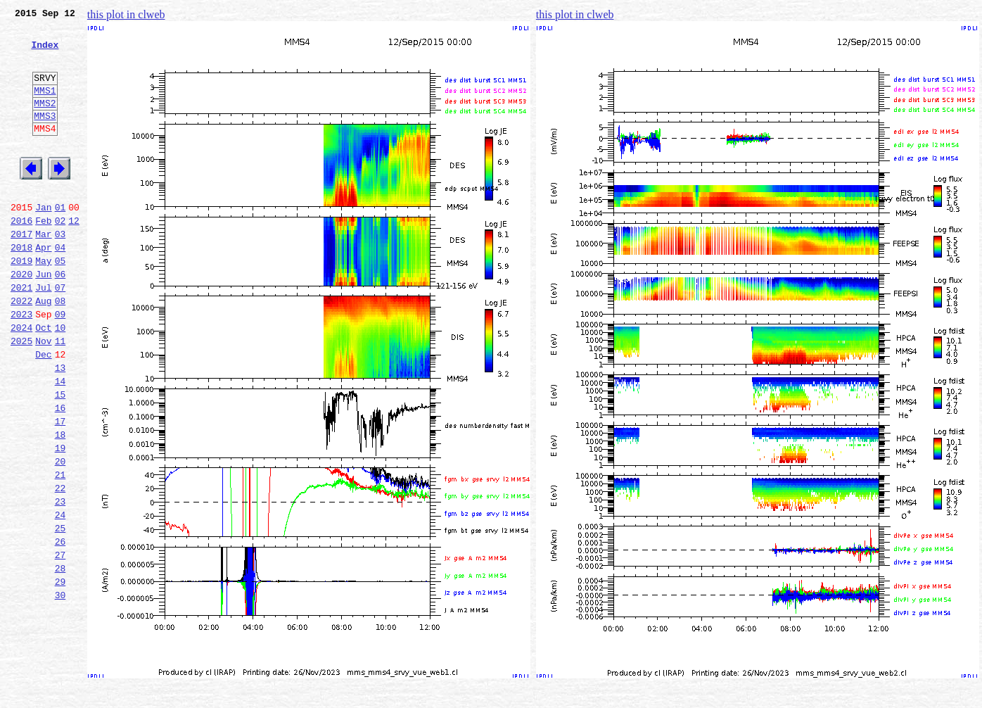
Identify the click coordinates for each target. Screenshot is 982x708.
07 (60, 333)
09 (60, 364)
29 (60, 674)
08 (60, 349)
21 (60, 550)
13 (60, 426)
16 (60, 473)
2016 (21, 256)
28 (60, 658)
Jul (43, 333)
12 (73, 256)
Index (44, 52)
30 (60, 689)
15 (60, 457)
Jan (43, 240)
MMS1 (45, 107)
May (43, 302)
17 (60, 488)
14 (60, 442)
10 (60, 380)
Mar (43, 271)
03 (60, 271)
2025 (21, 395)
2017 (21, 271)
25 (60, 612)
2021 (21, 333)
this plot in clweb (126, 14)
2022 (21, 349)
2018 (21, 287)
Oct (43, 380)
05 (60, 302)
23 (60, 581)
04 (60, 287)
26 (60, 627)
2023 (21, 364)
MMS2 (45, 121)
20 (60, 535)
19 (60, 519)
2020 (21, 318)
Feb (43, 256)
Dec (43, 411)
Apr (43, 287)
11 (60, 395)
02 (60, 256)
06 (60, 318)
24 (60, 596)
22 (60, 566)
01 (60, 240)
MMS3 (45, 136)
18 (60, 504)
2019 (21, 302)
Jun (43, 318)
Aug (43, 349)
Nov (43, 395)
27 (60, 643)
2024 (21, 380)
